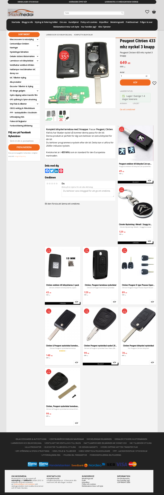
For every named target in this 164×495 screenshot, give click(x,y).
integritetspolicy (20, 156)
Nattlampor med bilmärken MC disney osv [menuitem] (22, 71)
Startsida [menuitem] (16, 22)
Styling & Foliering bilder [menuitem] (46, 22)
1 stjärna (47, 183)
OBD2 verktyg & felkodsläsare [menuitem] (22, 108)
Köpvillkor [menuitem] (104, 22)
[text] (138, 62)
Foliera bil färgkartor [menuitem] (18, 121)
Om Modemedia (123, 478)
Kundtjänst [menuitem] (73, 22)
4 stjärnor (54, 183)
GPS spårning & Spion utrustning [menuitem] (23, 99)
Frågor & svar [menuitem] (146, 22)
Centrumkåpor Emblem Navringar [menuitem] (19, 46)
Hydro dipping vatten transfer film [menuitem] (24, 95)
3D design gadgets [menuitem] (17, 91)
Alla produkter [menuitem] (15, 82)
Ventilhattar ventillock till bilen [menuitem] (22, 65)
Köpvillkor (86, 482)
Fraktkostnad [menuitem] (132, 22)
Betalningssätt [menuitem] (117, 22)
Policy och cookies (89, 484)
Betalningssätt (87, 478)
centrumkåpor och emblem (24, 484)
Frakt (84, 480)
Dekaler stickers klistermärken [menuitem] (22, 56)
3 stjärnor (52, 183)
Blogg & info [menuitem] (27, 22)
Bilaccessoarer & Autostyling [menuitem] (22, 39)
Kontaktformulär (53, 478)
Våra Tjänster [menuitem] (104, 26)
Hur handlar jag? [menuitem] (88, 26)
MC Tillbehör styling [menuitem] (18, 77)
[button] (148, 12)
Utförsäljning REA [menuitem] (17, 117)
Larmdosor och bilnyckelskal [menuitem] (21, 60)
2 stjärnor (50, 183)
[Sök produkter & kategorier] (94, 13)
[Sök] (122, 13)
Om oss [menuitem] (63, 22)
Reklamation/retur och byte (92, 486)
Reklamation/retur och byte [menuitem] (66, 26)
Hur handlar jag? (123, 480)
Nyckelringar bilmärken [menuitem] (19, 52)
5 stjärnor (56, 183)
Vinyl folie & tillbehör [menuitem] (18, 104)
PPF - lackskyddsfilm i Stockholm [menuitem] (23, 112)
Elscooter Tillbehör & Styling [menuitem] (21, 86)
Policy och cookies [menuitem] (88, 22)
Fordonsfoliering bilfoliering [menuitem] (21, 125)
